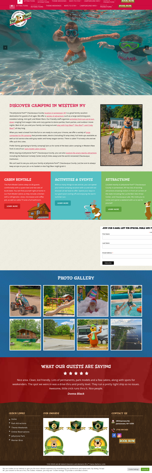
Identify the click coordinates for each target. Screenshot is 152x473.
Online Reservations (20, 432)
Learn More (12, 206)
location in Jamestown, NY (55, 113)
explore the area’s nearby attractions (81, 153)
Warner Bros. (17, 440)
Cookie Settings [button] (133, 469)
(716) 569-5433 (122, 429)
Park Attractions (18, 423)
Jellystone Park (18, 436)
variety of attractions (55, 116)
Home (14, 419)
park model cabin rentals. (35, 149)
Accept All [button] (145, 469)
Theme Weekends (19, 427)
